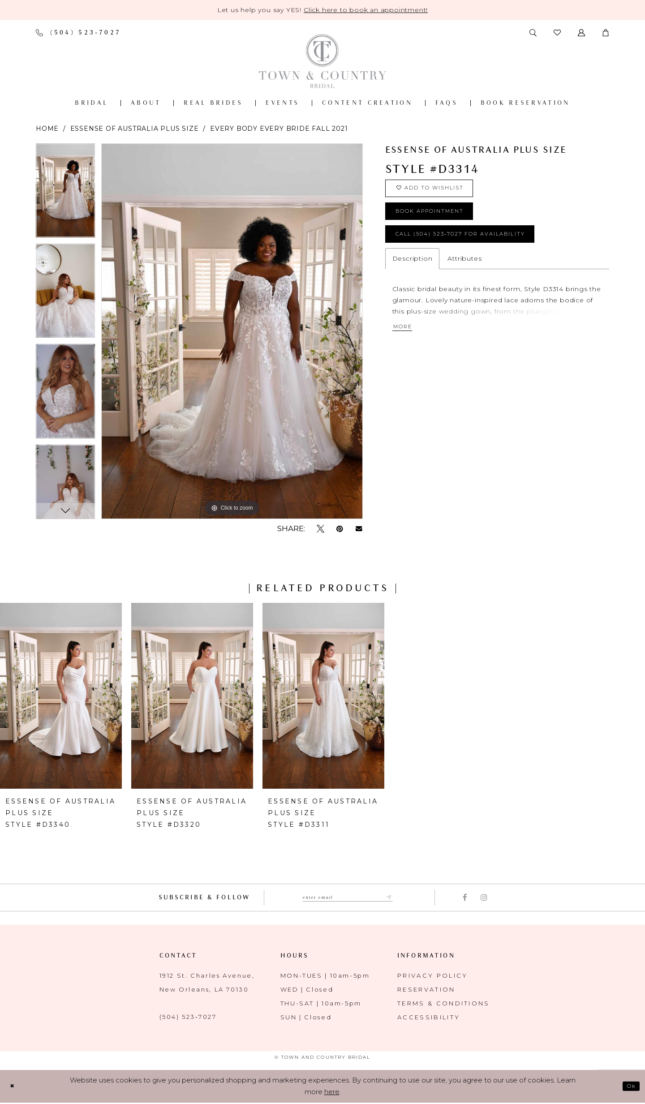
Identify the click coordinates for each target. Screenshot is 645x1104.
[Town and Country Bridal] (323, 61)
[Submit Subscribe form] (400, 898)
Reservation (426, 990)
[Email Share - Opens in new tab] (359, 529)
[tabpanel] (65, 193)
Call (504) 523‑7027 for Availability (481, 248)
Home (47, 129)
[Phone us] (78, 32)
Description (412, 275)
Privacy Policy (432, 976)
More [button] (406, 345)
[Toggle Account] (581, 32)
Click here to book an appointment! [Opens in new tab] (366, 10)
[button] (605, 32)
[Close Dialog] (13, 1087)
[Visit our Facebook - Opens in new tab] (465, 898)
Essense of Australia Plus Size (134, 129)
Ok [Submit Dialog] (629, 1087)
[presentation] (61, 696)
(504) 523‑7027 (188, 1017)
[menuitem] (91, 103)
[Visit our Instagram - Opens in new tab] (484, 898)
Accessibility (428, 1018)
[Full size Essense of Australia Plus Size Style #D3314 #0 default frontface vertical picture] (232, 331)
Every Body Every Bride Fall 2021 (279, 129)
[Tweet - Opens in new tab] (320, 528)
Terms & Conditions (443, 1004)
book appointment (443, 220)
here (332, 1093)
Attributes (464, 275)
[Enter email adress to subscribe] (347, 898)
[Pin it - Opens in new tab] (340, 528)
